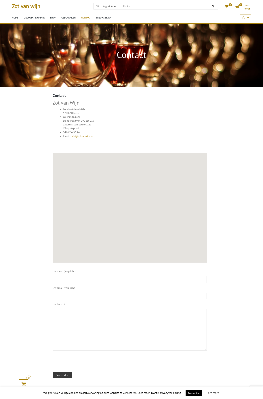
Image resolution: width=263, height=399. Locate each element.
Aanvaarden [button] (193, 393)
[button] (148, 206)
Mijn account (245, 17)
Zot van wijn (26, 6)
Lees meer (213, 393)
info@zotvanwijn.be (82, 136)
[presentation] (80, 361)
